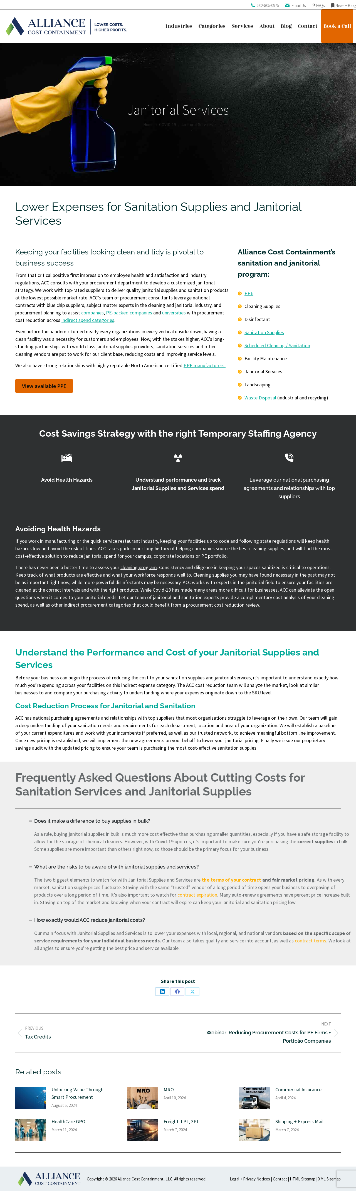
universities (174, 312)
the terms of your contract (231, 880)
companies (92, 312)
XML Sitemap (329, 1179)
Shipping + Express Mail (299, 1121)
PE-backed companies (129, 312)
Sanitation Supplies (264, 332)
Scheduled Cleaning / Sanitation (277, 345)
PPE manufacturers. (205, 365)
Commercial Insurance (298, 1089)
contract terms (310, 940)
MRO (169, 1089)
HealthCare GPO (68, 1121)
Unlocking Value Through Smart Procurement (77, 1093)
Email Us (299, 5)
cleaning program (138, 567)
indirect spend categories (87, 320)
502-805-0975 (268, 5)
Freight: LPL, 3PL (181, 1121)
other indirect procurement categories (91, 605)
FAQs (320, 5)
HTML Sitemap (302, 1179)
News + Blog (345, 5)
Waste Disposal (260, 397)
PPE (248, 293)
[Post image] (30, 1098)
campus (143, 556)
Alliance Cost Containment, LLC (145, 1179)
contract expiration (197, 895)
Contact (280, 1179)
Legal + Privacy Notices (250, 1179)
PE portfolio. (214, 556)
